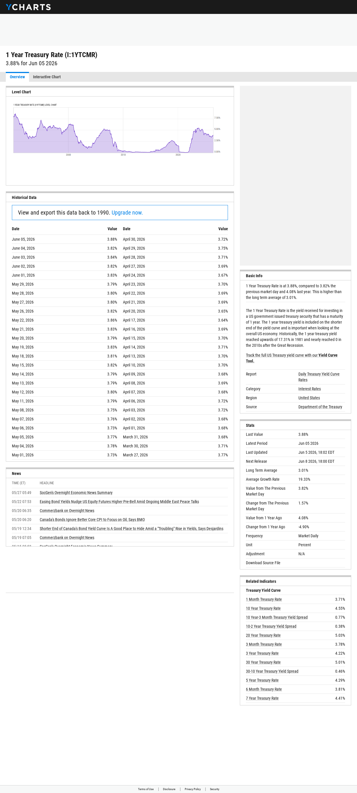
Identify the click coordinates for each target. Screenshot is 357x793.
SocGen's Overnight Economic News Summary (76, 492)
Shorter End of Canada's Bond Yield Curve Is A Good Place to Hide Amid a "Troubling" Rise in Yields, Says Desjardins (131, 528)
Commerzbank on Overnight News (67, 510)
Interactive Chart (47, 77)
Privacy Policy (193, 789)
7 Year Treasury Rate (262, 698)
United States (309, 397)
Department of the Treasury (320, 406)
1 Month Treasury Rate (264, 599)
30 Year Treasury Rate (263, 662)
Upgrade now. (127, 212)
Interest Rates (309, 388)
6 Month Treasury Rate (264, 689)
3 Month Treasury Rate (264, 644)
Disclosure (169, 789)
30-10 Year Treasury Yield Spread (272, 671)
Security (214, 789)
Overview (17, 77)
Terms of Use (146, 789)
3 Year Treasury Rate (262, 653)
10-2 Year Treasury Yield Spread (271, 626)
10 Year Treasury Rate (263, 608)
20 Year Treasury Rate (263, 635)
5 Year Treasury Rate (262, 680)
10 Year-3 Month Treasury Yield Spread (277, 617)
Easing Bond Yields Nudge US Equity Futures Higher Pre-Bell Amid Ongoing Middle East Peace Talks (119, 501)
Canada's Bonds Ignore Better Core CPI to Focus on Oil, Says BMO (92, 519)
